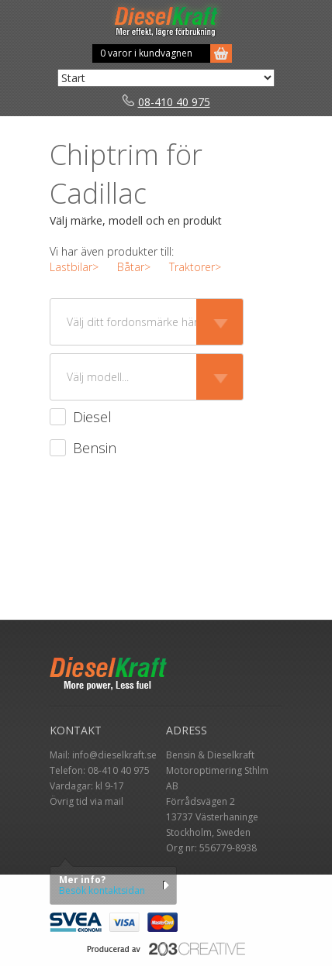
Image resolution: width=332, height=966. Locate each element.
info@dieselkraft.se (114, 754)
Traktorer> (195, 267)
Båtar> (133, 267)
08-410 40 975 (166, 102)
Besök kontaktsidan (102, 890)
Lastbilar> (74, 267)
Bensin (94, 447)
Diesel (92, 416)
